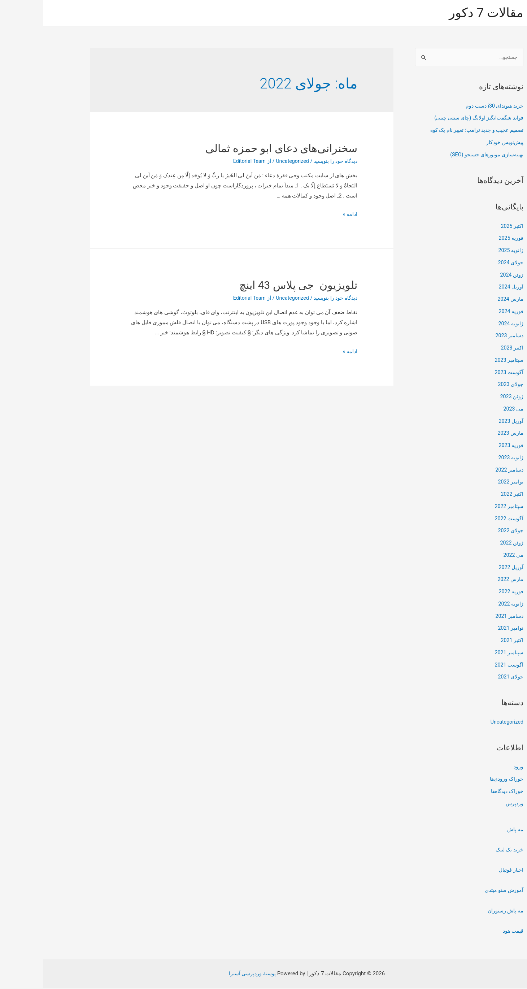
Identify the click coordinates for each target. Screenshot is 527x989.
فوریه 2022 (467, 592)
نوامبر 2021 (466, 628)
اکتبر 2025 (468, 227)
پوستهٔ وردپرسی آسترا (209, 974)
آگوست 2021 (465, 665)
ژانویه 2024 (467, 324)
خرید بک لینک (465, 850)
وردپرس (471, 804)
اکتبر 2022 (468, 494)
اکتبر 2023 (468, 348)
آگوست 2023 (465, 373)
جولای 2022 (466, 531)
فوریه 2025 (467, 238)
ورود (475, 767)
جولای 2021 (466, 677)
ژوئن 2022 (468, 543)
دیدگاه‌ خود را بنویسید (290, 161)
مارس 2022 (466, 580)
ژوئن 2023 (468, 397)
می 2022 (469, 555)
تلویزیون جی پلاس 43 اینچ (255, 285)
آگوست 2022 (465, 519)
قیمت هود (468, 931)
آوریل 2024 (467, 287)
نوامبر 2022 (466, 482)
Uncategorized (462, 722)
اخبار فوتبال (466, 870)
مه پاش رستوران (461, 911)
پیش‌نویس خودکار (460, 143)
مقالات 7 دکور (443, 12)
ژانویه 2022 (467, 604)
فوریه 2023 (467, 446)
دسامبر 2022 (465, 470)
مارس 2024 (466, 299)
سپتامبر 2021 (464, 653)
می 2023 (469, 409)
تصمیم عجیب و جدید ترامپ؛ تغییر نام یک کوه (430, 130)
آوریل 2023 (467, 421)
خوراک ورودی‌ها (462, 779)
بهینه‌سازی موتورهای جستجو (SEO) (440, 155)
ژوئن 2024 (468, 275)
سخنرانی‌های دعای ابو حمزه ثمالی (238, 148)
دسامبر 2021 (465, 616)
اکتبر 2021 (468, 641)
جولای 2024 (466, 263)
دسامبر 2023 (465, 336)
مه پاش (471, 830)
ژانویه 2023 (467, 458)
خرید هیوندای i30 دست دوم (449, 106)
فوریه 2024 (467, 312)
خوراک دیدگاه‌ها (462, 792)
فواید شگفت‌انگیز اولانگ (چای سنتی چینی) (432, 118)
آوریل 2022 (467, 568)
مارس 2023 (466, 433)
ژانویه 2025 (467, 251)
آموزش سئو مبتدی (459, 891)
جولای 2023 (466, 385)
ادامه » (306, 214)
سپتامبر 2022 (464, 507)
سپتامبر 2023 (464, 360)
